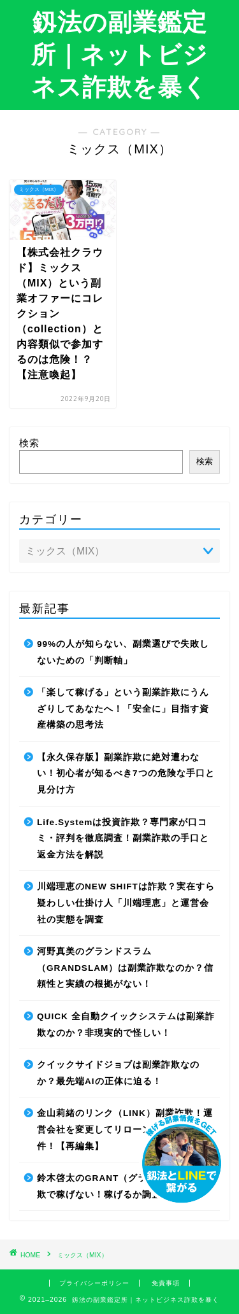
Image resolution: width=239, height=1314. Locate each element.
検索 (29, 442)
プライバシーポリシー (94, 1283)
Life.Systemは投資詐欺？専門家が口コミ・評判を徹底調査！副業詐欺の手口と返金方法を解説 (123, 838)
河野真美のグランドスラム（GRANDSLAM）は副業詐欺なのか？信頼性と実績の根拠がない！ (125, 968)
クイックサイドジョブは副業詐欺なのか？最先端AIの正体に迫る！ (118, 1073)
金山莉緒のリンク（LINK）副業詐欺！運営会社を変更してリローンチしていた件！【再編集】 (125, 1129)
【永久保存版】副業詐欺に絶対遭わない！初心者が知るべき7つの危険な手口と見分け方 (126, 773)
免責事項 (166, 1283)
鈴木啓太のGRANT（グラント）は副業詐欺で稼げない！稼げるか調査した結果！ (125, 1186)
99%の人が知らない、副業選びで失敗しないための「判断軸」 (123, 652)
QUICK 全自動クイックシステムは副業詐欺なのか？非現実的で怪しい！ (126, 1025)
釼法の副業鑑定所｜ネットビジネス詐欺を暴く (119, 54)
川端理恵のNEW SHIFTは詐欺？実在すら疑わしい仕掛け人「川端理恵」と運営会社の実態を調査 (126, 903)
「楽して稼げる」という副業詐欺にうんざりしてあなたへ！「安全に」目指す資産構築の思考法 (123, 709)
